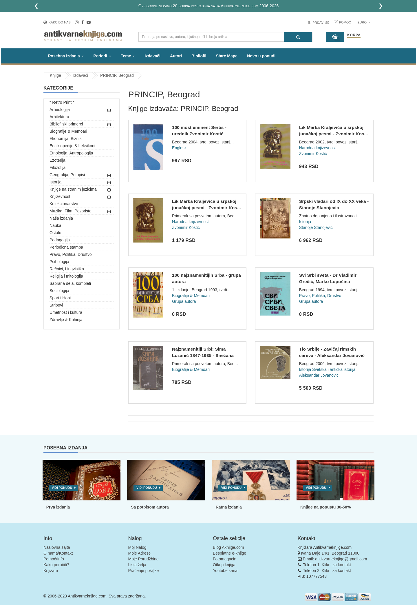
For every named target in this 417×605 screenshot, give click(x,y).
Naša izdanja (61, 218)
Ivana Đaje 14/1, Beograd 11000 (330, 553)
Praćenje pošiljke (143, 570)
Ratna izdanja (229, 507)
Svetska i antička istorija (333, 369)
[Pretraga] (298, 37)
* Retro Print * (62, 102)
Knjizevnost (60, 196)
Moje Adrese (139, 553)
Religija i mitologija (66, 276)
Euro (363, 22)
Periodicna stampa (66, 247)
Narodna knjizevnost (317, 147)
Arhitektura (59, 116)
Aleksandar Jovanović (319, 375)
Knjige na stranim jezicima (73, 189)
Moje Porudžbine (143, 559)
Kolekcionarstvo (64, 203)
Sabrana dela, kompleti (70, 283)
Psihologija (59, 261)
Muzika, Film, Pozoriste (71, 211)
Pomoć (345, 22)
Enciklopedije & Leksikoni (72, 145)
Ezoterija (57, 160)
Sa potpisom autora (150, 507)
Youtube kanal (225, 570)
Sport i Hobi (60, 298)
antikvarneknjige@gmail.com (341, 559)
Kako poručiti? (56, 564)
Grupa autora (184, 301)
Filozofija (57, 167)
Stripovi (56, 305)
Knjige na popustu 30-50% (325, 507)
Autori (176, 56)
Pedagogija (60, 240)
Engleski (179, 147)
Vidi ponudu (62, 487)
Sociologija (59, 290)
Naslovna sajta (56, 547)
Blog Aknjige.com (228, 547)
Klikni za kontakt (336, 564)
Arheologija (60, 109)
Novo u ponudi (261, 56)
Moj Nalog (137, 547)
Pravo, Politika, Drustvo (71, 254)
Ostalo (55, 232)
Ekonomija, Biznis (66, 138)
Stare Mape (226, 56)
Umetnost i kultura (66, 312)
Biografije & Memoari (68, 131)
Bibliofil (198, 56)
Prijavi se (320, 22)
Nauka (55, 225)
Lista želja (137, 564)
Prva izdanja (58, 507)
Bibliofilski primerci (66, 124)
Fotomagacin (224, 559)
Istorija (55, 182)
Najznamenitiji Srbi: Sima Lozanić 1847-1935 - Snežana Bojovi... (203, 355)
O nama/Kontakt (58, 553)
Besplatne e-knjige (229, 553)
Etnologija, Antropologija (71, 153)
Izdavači (152, 56)
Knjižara (50, 570)
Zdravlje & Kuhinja (66, 319)
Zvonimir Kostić (313, 153)
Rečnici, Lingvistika (67, 269)
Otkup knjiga (224, 564)
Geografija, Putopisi (67, 174)
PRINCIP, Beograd (117, 75)
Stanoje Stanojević (316, 227)
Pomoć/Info (53, 559)
